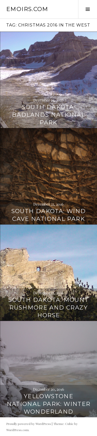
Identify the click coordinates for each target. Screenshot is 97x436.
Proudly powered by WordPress (28, 424)
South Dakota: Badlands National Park (48, 115)
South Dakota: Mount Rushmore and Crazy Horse (48, 307)
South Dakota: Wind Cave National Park (48, 215)
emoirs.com (27, 9)
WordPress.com (17, 430)
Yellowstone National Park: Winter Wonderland (49, 404)
